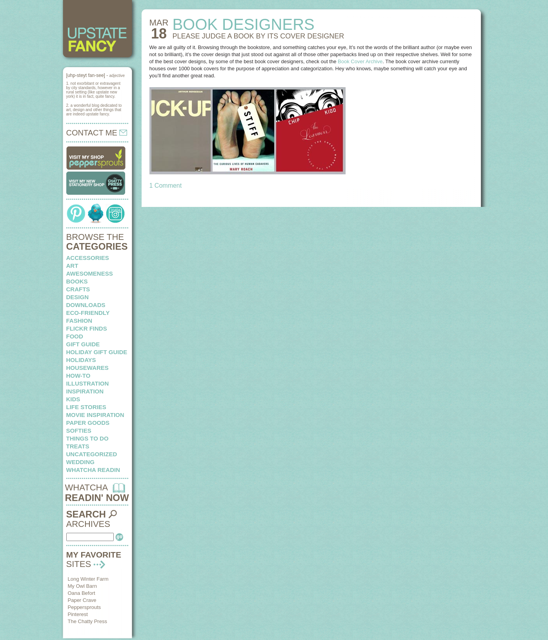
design (77, 297)
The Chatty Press (87, 621)
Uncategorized (91, 454)
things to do (87, 438)
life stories (86, 407)
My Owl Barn (82, 586)
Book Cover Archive (360, 61)
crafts (78, 289)
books (77, 281)
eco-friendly (88, 312)
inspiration (85, 391)
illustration (87, 383)
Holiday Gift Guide (96, 352)
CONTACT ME (96, 132)
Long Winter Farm (88, 579)
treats (77, 446)
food (74, 336)
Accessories (87, 257)
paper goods (88, 422)
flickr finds (86, 328)
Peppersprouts (84, 607)
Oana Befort (81, 593)
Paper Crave (82, 600)
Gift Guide (83, 344)
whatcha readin (93, 469)
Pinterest (78, 614)
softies (78, 430)
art (72, 265)
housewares (87, 367)
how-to (78, 375)
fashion (79, 320)
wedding (80, 462)
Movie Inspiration (95, 414)
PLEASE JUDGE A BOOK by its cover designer (258, 36)
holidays (81, 360)
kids (73, 399)
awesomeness (89, 273)
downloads (86, 305)
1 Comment (165, 185)
